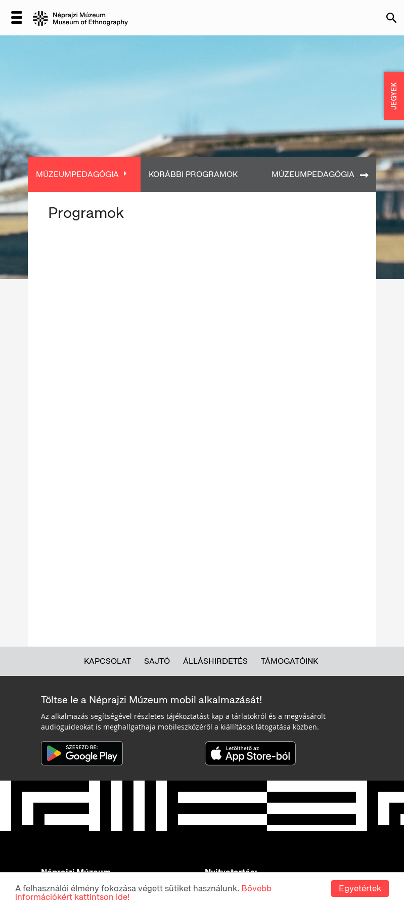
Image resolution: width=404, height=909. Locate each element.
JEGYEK (393, 96)
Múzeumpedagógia (77, 174)
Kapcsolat (107, 661)
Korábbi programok (193, 174)
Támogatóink (289, 661)
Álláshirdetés (215, 661)
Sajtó (157, 661)
